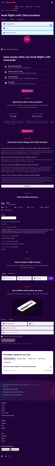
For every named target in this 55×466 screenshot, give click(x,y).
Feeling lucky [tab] (7, 362)
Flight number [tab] (11, 273)
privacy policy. (29, 343)
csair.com (37, 171)
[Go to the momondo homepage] (10, 2)
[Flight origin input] (29, 24)
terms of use (21, 343)
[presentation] (51, 367)
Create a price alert (23, 83)
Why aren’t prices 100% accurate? (28, 395)
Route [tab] (4, 273)
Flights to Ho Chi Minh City (10, 370)
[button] (2, 2)
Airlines (7, 10)
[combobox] (4, 19)
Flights (2, 10)
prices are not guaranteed (35, 384)
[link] (27, 90)
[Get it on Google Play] (5, 449)
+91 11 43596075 (18, 171)
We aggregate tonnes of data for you (28, 392)
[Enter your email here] (29, 332)
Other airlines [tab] (41, 358)
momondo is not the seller (28, 389)
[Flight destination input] (29, 28)
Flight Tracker (38, 167)
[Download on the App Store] (15, 449)
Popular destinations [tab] (9, 358)
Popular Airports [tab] (21, 358)
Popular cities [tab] (32, 358)
